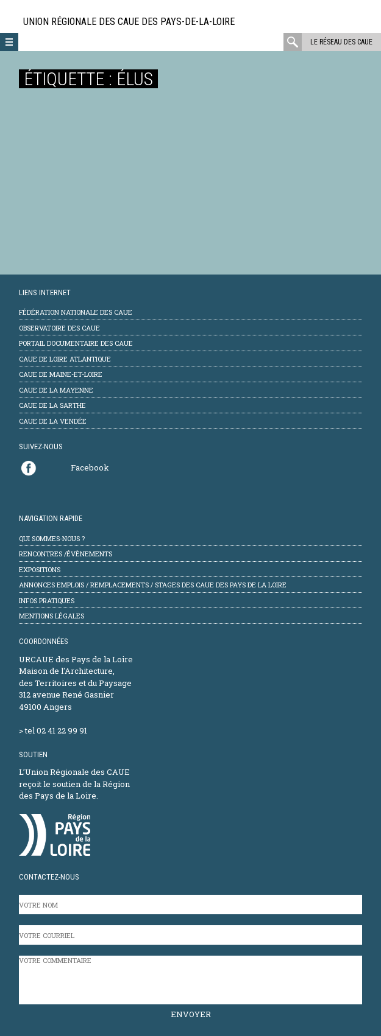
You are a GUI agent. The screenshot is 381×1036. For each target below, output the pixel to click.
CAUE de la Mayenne (56, 389)
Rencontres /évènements (65, 553)
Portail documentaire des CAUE (76, 343)
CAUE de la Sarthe (52, 405)
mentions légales (51, 615)
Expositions (39, 569)
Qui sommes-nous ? (52, 538)
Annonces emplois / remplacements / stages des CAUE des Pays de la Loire (153, 584)
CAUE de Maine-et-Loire (60, 374)
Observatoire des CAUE (59, 327)
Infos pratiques (46, 600)
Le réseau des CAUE (341, 42)
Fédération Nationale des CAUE (75, 312)
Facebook (90, 467)
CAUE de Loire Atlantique (65, 358)
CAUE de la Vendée (53, 420)
